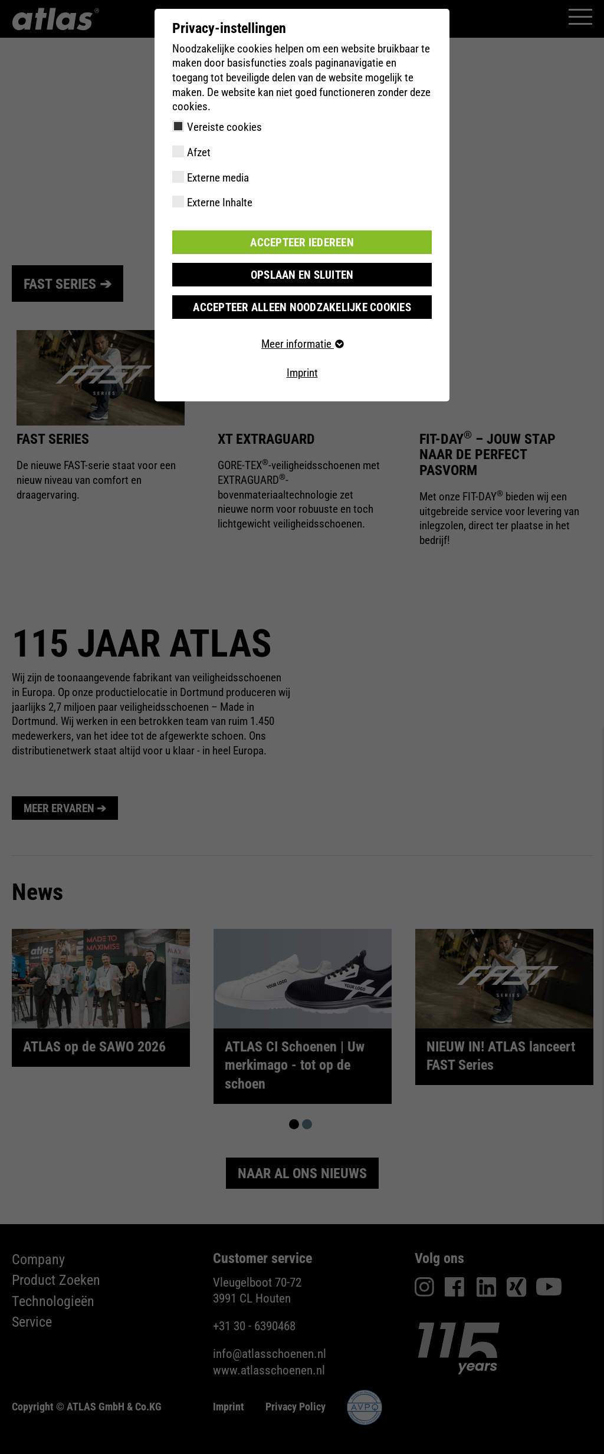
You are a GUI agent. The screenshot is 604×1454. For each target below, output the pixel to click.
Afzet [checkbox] (199, 152)
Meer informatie (302, 344)
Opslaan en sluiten (302, 274)
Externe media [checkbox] (218, 177)
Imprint (302, 373)
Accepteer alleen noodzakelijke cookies (302, 307)
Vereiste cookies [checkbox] (224, 127)
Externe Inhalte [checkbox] (219, 202)
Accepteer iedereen (302, 242)
